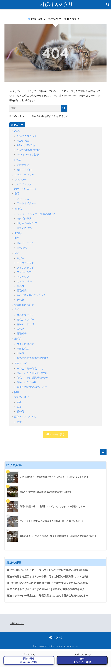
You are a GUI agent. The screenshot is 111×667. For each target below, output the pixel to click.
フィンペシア (24, 270)
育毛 (16, 307)
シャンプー (20, 179)
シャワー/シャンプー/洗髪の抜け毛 (36, 213)
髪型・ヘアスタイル (25, 412)
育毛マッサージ (25, 321)
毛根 (19, 398)
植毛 (16, 236)
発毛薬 (20, 297)
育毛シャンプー (25, 316)
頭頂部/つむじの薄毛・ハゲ (32, 383)
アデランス (23, 197)
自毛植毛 (22, 246)
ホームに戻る (55, 430)
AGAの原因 (23, 140)
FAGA (17, 159)
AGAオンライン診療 (28, 154)
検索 (103, 447)
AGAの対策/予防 (26, 145)
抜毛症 (20, 350)
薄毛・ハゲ (20, 359)
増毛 (16, 192)
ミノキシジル (24, 279)
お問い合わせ (17, 619)
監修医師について (24, 302)
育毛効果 (22, 330)
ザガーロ (22, 256)
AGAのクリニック (27, 136)
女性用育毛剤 (24, 169)
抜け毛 (18, 207)
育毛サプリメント (26, 312)
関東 (16, 388)
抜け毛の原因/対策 (27, 222)
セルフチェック (23, 183)
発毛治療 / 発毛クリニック (31, 292)
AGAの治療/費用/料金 (29, 149)
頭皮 (19, 402)
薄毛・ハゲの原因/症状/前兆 (32, 369)
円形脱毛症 (23, 345)
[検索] (64, 108)
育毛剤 (20, 325)
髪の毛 (20, 407)
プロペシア (23, 274)
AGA (17, 130)
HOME (55, 633)
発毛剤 (20, 283)
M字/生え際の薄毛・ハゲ (30, 365)
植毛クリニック (25, 241)
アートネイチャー (26, 202)
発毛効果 (22, 288)
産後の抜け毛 (24, 226)
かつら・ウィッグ (24, 174)
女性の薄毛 (23, 164)
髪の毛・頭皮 (21, 392)
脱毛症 (18, 335)
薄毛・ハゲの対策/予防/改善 (32, 374)
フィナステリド (25, 265)
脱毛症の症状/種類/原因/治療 (32, 354)
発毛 (16, 251)
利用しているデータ (25, 188)
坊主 (19, 417)
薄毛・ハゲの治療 (26, 378)
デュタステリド (25, 261)
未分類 (18, 231)
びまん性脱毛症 (25, 341)
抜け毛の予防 (24, 217)
